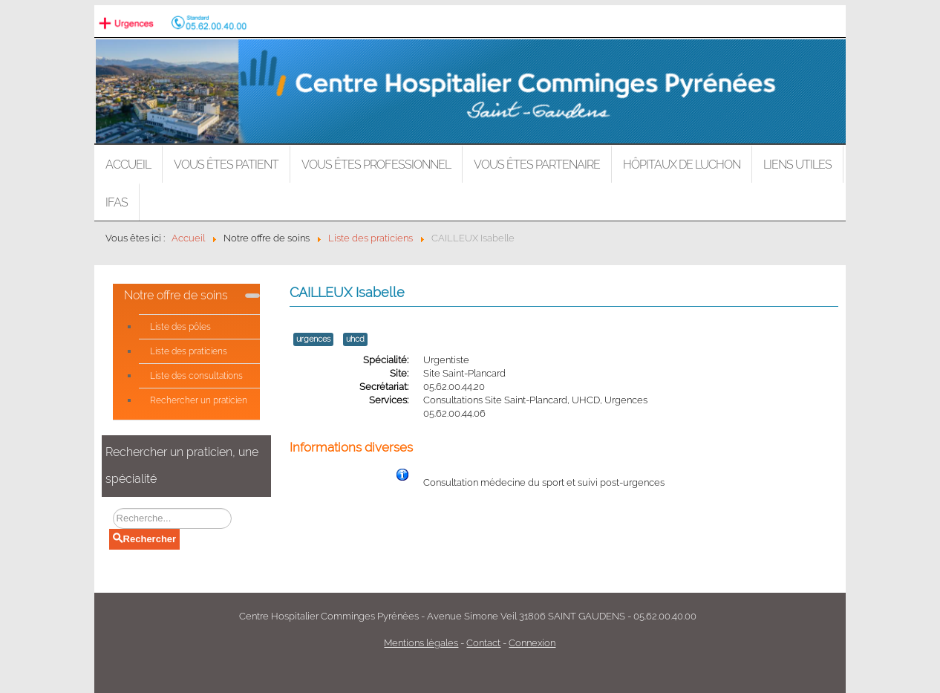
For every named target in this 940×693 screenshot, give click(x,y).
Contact (483, 642)
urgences (313, 339)
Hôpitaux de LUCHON (681, 164)
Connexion (532, 642)
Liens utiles (797, 164)
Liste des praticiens (188, 351)
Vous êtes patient (226, 164)
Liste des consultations (196, 376)
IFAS (116, 202)
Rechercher (145, 538)
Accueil (128, 164)
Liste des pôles (180, 327)
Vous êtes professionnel (376, 164)
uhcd (355, 339)
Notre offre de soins (176, 295)
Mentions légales (421, 642)
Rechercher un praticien (198, 400)
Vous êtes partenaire (537, 164)
